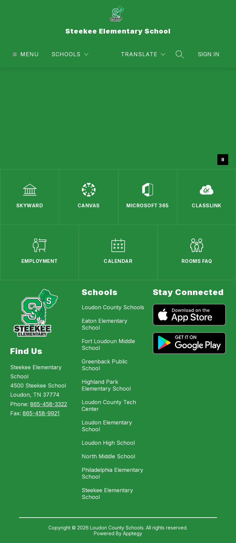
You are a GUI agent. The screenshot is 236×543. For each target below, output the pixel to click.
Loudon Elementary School (107, 426)
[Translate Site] (143, 54)
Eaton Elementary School (104, 324)
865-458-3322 (48, 404)
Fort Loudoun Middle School (108, 344)
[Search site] (180, 54)
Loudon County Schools (113, 307)
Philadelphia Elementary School (112, 473)
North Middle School (108, 456)
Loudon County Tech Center (109, 405)
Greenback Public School (105, 365)
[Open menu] (25, 54)
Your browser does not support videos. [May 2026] (118, 118)
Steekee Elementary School (107, 493)
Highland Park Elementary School (106, 385)
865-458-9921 (41, 413)
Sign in (208, 54)
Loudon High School (108, 442)
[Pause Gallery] (222, 159)
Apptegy (132, 533)
